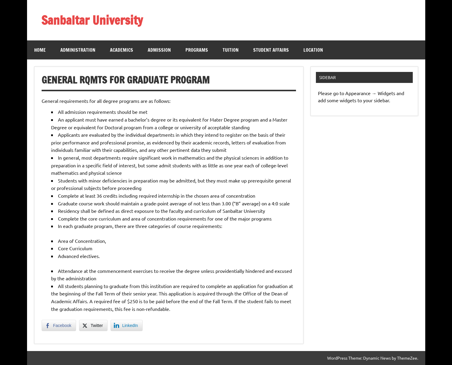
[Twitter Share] (93, 325)
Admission (159, 50)
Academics (121, 50)
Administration (77, 50)
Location (313, 50)
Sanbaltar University (92, 20)
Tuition (231, 50)
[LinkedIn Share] (127, 325)
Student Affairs (271, 50)
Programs (196, 50)
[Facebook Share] (59, 325)
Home (40, 50)
